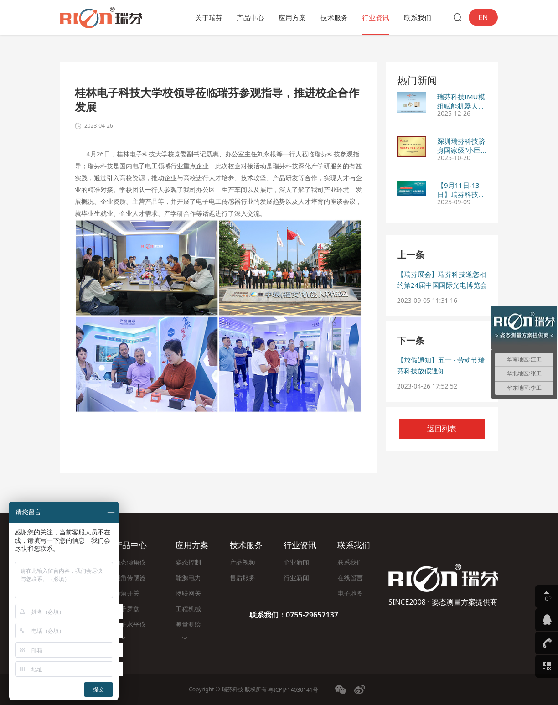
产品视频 (242, 562)
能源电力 (188, 577)
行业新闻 (296, 577)
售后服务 (242, 577)
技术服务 (334, 17)
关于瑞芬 (208, 17)
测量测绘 (188, 624)
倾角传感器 (130, 577)
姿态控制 (188, 562)
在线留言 (350, 577)
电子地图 (350, 593)
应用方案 (292, 17)
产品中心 (250, 17)
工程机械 (188, 608)
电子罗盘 (127, 608)
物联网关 (188, 593)
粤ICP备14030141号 (293, 689)
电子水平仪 (130, 624)
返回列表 (441, 429)
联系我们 (417, 17)
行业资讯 (375, 17)
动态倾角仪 (130, 562)
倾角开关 (127, 593)
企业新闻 (296, 562)
